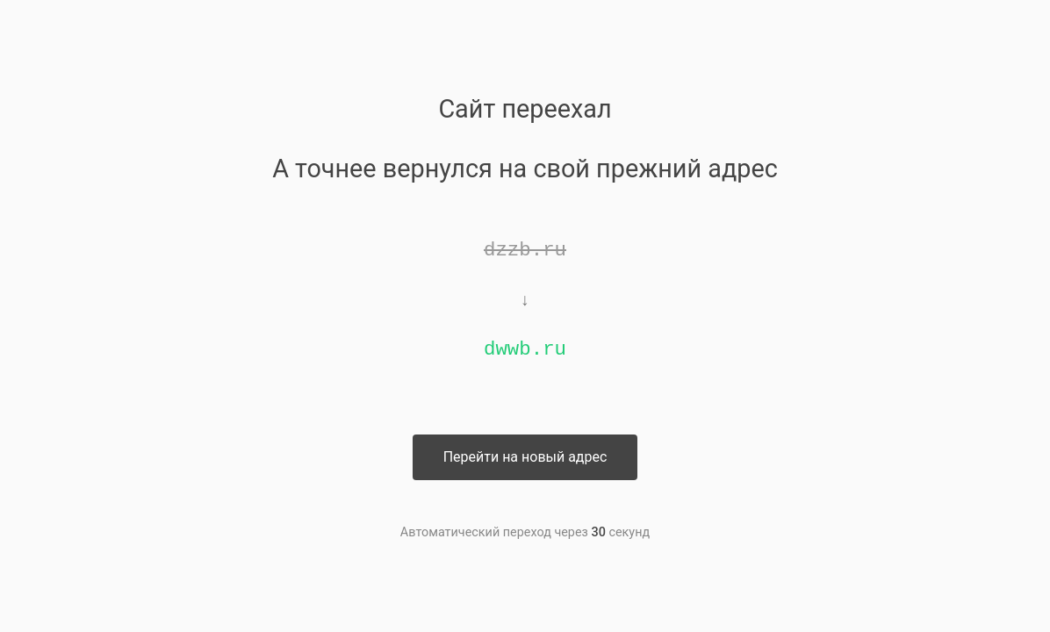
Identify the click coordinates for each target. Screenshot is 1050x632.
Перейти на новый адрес (525, 457)
